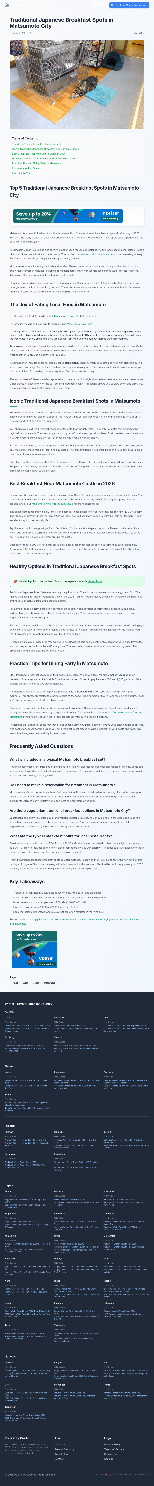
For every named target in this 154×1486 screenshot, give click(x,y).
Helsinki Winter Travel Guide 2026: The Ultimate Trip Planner (26, 1087)
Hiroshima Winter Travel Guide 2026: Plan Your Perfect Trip (123, 1203)
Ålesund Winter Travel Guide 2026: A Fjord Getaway (27, 1370)
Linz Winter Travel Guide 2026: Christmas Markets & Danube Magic (126, 1030)
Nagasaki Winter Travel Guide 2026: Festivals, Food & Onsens (27, 1273)
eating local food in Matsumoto (98, 254)
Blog (59, 5)
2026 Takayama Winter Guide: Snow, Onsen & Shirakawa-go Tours (123, 1315)
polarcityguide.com (37, 919)
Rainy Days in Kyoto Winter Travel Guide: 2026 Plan (76, 1247)
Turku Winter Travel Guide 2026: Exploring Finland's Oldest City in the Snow (27, 1103)
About (69, 5)
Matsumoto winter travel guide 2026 (52, 503)
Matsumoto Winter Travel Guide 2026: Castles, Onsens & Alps (124, 1248)
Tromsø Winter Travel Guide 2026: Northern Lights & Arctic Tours (125, 1397)
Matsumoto (49, 982)
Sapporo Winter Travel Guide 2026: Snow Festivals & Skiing (76, 1317)
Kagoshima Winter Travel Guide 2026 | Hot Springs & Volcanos (27, 1226)
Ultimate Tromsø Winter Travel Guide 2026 (122, 1393)
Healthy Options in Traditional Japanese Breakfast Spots (44, 158)
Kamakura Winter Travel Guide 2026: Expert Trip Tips (75, 1223)
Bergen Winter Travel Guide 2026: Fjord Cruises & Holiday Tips (76, 1377)
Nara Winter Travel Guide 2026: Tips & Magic (24, 1289)
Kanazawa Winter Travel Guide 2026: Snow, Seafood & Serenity (122, 1228)
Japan (36, 982)
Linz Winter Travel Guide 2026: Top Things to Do (124, 1026)
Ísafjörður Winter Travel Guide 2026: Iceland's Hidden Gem (123, 1141)
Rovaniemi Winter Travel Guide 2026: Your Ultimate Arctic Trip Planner (76, 1081)
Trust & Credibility (65, 1449)
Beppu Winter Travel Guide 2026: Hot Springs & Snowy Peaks (25, 1206)
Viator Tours (95, 581)
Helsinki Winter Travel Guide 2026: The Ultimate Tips (26, 1081)
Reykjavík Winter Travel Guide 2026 (20, 1162)
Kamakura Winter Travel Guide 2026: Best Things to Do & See (77, 1228)
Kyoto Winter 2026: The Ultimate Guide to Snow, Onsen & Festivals (75, 1251)
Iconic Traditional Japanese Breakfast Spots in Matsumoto (45, 148)
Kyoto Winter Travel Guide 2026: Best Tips (73, 1244)
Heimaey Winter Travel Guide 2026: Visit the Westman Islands (73, 1146)
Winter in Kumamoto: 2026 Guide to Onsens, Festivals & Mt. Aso (24, 1250)
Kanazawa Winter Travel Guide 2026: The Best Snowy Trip (123, 1223)
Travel (14, 982)
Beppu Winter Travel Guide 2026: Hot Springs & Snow (25, 1200)
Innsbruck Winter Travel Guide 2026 (70, 1026)
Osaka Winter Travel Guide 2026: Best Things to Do (27, 1311)
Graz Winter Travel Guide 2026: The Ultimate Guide (27, 1026)
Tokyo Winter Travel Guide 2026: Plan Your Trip (25, 1333)
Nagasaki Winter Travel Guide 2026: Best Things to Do (27, 1268)
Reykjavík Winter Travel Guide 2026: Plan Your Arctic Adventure (25, 1166)
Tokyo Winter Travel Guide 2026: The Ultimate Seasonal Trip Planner (25, 1337)
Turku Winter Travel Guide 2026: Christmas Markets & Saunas (27, 1109)
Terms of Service (114, 1449)
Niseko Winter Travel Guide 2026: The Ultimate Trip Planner (126, 1295)
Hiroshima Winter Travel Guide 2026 (119, 1199)
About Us (60, 1444)
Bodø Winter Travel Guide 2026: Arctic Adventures (125, 1370)
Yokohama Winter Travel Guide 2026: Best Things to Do (76, 1334)
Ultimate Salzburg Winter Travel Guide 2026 (24, 1045)
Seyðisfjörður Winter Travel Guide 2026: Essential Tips (76, 1163)
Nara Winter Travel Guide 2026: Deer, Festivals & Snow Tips (26, 1293)
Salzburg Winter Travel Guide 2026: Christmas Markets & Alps (25, 1049)
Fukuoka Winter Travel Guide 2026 (69, 1199)
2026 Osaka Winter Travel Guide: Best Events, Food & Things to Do (27, 1315)
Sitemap (108, 1458)
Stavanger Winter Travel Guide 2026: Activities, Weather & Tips (74, 1397)
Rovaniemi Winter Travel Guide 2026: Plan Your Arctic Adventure (74, 1087)
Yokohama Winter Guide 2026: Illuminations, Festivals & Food (73, 1340)
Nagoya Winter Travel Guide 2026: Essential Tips (75, 1267)
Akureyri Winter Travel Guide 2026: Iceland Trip (25, 1140)
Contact (59, 1458)
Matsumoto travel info (66, 316)
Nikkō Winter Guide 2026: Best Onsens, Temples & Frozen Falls (76, 1295)
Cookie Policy (112, 1454)
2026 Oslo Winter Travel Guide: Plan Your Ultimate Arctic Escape (27, 1399)
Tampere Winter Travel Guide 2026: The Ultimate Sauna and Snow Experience (125, 1081)
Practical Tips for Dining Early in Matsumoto (37, 163)
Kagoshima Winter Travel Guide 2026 (21, 1222)
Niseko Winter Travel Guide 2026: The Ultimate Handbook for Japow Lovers (124, 1290)
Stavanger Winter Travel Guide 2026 (70, 1393)
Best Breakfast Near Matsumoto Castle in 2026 (39, 153)
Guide (25, 982)
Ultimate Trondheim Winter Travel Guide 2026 (25, 1415)
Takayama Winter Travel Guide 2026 (119, 1311)
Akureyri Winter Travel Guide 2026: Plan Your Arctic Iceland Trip (27, 1144)
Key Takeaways (21, 172)
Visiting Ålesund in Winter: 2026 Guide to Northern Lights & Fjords (27, 1374)
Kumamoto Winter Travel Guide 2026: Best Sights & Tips (27, 1245)
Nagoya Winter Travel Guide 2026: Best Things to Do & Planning (76, 1271)
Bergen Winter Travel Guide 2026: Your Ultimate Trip (75, 1371)
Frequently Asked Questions (28, 168)
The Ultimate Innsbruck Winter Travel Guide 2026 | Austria (76, 1030)
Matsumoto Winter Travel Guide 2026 (119, 1244)
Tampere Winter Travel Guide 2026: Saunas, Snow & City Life (125, 1087)
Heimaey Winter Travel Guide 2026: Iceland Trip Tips (75, 1141)
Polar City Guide (22, 5)
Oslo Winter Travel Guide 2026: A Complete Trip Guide (26, 1394)
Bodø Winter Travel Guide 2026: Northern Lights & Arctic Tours (125, 1374)
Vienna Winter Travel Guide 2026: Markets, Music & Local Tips (76, 1049)
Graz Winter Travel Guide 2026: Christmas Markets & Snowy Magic (27, 1030)
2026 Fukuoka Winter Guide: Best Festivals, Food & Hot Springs (76, 1203)
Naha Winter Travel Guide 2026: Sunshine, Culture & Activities (126, 1271)
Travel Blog (61, 1454)
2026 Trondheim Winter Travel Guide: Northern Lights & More (25, 1419)
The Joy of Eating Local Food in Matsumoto (37, 144)
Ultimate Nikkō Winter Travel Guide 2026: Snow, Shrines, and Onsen (75, 1290)
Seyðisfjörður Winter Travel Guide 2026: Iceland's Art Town (76, 1168)
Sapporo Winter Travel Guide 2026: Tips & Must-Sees (75, 1312)
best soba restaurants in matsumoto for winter (76, 919)
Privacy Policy (112, 1444)
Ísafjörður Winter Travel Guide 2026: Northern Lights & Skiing (126, 1146)
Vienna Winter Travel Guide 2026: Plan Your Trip (75, 1045)
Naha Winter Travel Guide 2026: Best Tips (121, 1267)
